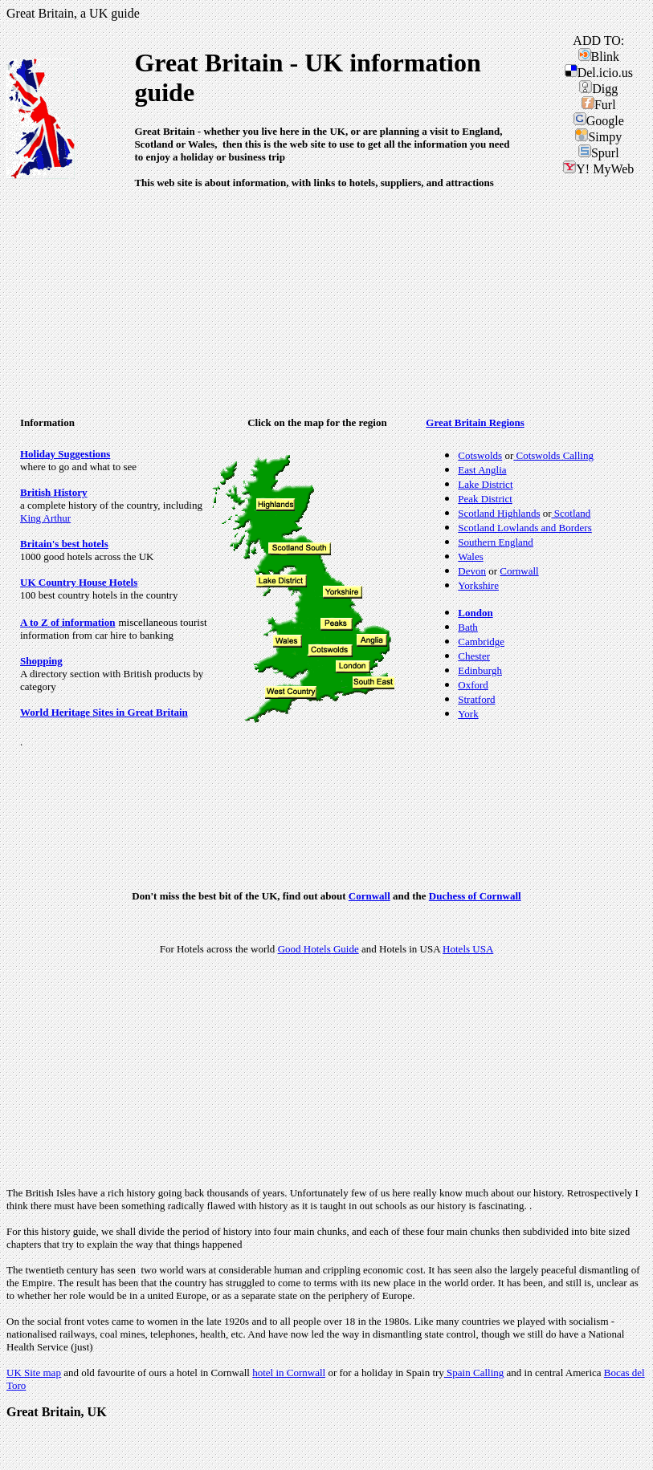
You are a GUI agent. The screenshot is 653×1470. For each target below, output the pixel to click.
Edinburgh (480, 670)
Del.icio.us (599, 72)
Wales (470, 556)
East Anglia (482, 470)
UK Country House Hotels (78, 582)
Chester (474, 656)
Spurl (598, 153)
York (468, 714)
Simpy (598, 137)
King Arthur (45, 518)
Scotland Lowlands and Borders (524, 528)
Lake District (485, 484)
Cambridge (481, 642)
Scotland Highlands (499, 513)
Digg (598, 88)
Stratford (476, 699)
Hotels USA (468, 949)
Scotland (571, 513)
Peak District (485, 499)
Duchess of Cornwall (475, 896)
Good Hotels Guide (318, 949)
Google (598, 121)
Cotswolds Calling (553, 455)
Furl (599, 105)
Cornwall (519, 571)
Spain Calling (474, 1372)
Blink (599, 56)
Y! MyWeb (598, 169)
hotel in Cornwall (288, 1372)
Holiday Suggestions (65, 454)
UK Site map (33, 1372)
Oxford (473, 685)
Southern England (495, 542)
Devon (472, 571)
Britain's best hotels (64, 544)
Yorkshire (478, 585)
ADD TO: (598, 40)
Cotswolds (480, 455)
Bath (468, 627)
